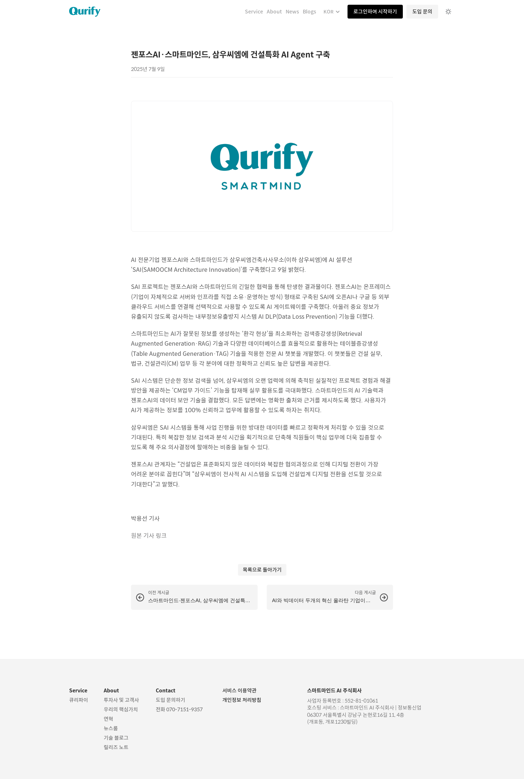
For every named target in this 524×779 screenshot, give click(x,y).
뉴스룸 (111, 728)
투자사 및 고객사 (122, 700)
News (292, 11)
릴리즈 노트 (116, 747)
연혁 (108, 719)
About (274, 11)
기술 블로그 (116, 738)
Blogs (309, 11)
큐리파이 (78, 700)
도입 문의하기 (170, 700)
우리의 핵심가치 (121, 709)
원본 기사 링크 (149, 536)
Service (254, 11)
